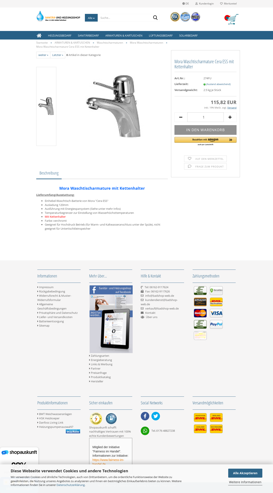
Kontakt (150, 313)
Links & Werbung (100, 364)
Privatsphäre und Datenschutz (57, 313)
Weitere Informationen (245, 482)
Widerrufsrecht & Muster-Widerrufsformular (54, 298)
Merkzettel (228, 3)
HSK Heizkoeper (48, 418)
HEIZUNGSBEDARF (59, 35)
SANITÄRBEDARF (88, 35)
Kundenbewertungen (110, 436)
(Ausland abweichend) (218, 84)
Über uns (151, 317)
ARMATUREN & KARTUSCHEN (123, 35)
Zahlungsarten (99, 356)
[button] (205, 141)
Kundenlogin (204, 3)
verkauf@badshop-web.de (162, 308)
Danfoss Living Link (50, 422)
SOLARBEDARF (188, 35)
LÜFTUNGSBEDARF (161, 35)
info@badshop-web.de (159, 296)
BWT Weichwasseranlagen (54, 414)
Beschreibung (48, 173)
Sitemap (43, 325)
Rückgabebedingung (51, 291)
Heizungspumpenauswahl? (55, 427)
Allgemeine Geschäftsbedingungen (52, 306)
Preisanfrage (98, 373)
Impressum (45, 287)
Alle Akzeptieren (245, 473)
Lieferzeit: (181, 84)
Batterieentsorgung (50, 321)
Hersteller (96, 381)
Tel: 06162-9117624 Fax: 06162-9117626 (155, 291)
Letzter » (57, 55)
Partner (94, 368)
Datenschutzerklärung (71, 485)
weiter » (43, 55)
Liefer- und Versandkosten (55, 317)
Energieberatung (100, 360)
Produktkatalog (100, 377)
